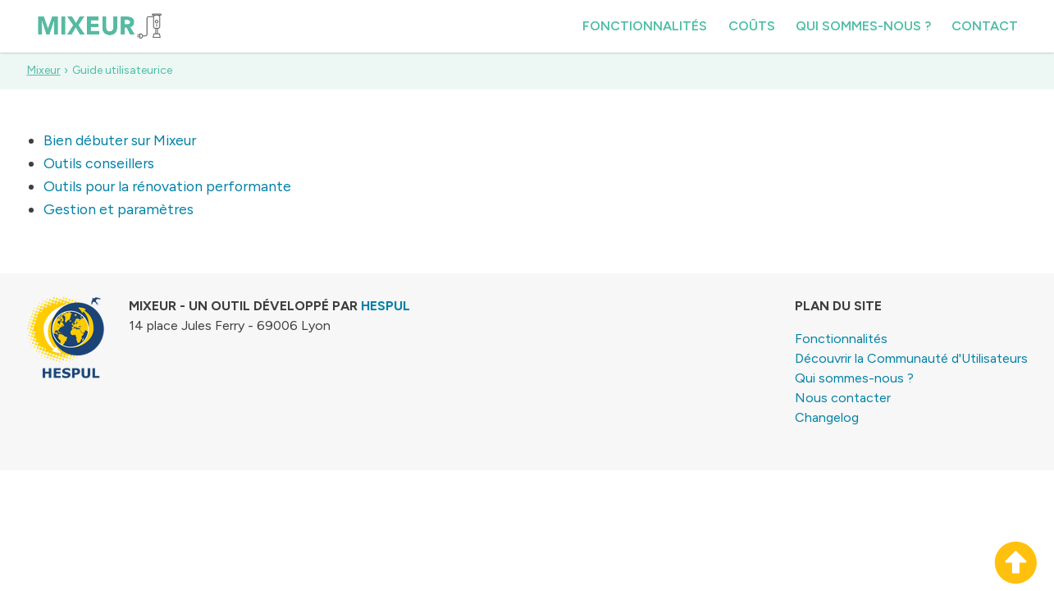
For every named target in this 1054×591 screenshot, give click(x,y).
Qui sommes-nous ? (863, 26)
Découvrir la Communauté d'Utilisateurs (911, 358)
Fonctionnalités (644, 26)
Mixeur (44, 70)
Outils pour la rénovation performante (167, 186)
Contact (984, 26)
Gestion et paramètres (118, 209)
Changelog (827, 417)
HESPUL (385, 306)
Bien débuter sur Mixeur (119, 140)
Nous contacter (843, 397)
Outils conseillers (98, 163)
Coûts (751, 26)
